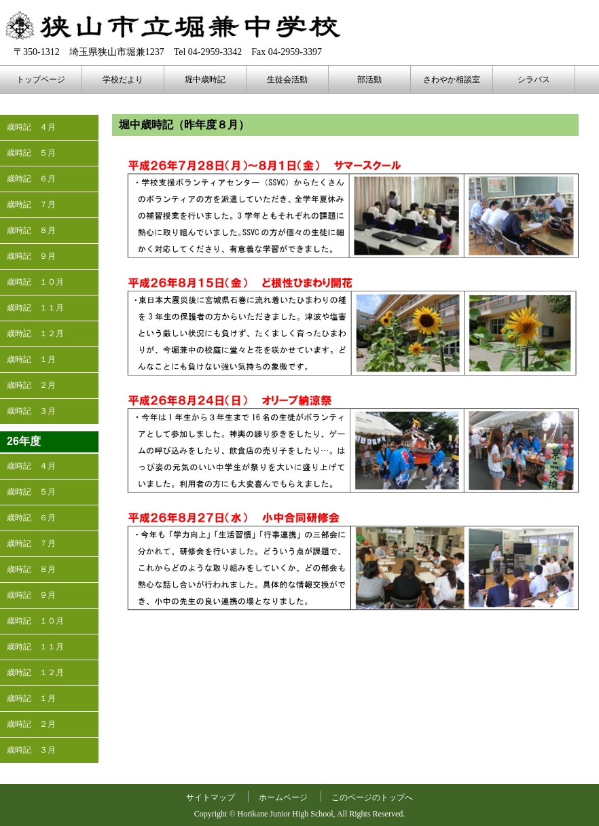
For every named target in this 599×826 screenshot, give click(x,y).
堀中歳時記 (205, 79)
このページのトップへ (372, 797)
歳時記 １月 (31, 359)
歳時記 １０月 (35, 282)
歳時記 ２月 (31, 385)
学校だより (123, 79)
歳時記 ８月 (31, 230)
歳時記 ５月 (31, 153)
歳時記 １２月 (35, 333)
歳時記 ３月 (31, 411)
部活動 (369, 79)
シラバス (534, 79)
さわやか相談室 (451, 79)
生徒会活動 (287, 79)
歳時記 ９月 (31, 256)
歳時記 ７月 (31, 204)
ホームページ (283, 797)
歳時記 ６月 (31, 178)
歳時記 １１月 (35, 307)
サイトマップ (210, 797)
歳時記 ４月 (31, 127)
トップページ (40, 79)
